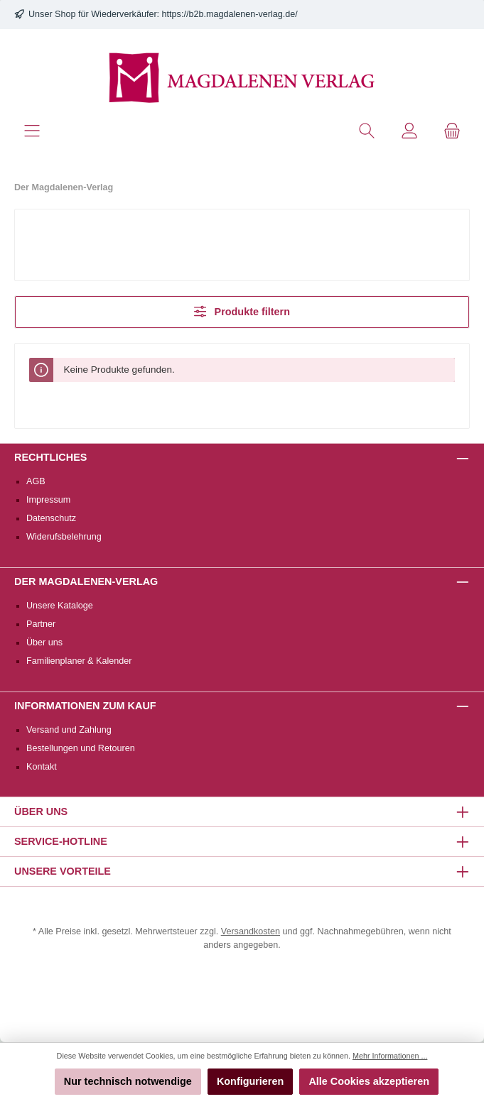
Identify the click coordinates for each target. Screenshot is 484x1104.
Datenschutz (51, 518)
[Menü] (32, 131)
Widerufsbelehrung (64, 537)
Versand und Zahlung (69, 730)
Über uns (44, 642)
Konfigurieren (250, 1081)
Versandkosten (250, 931)
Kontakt (41, 767)
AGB (35, 481)
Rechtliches (50, 457)
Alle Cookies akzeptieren (368, 1081)
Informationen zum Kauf (85, 705)
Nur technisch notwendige (128, 1081)
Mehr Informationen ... (390, 1055)
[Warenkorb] (452, 131)
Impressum (48, 500)
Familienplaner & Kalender (78, 661)
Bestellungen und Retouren (80, 748)
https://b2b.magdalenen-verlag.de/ (230, 14)
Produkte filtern (242, 311)
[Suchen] (366, 131)
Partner (40, 624)
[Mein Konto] (409, 131)
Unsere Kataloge (59, 606)
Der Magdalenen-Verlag (86, 581)
